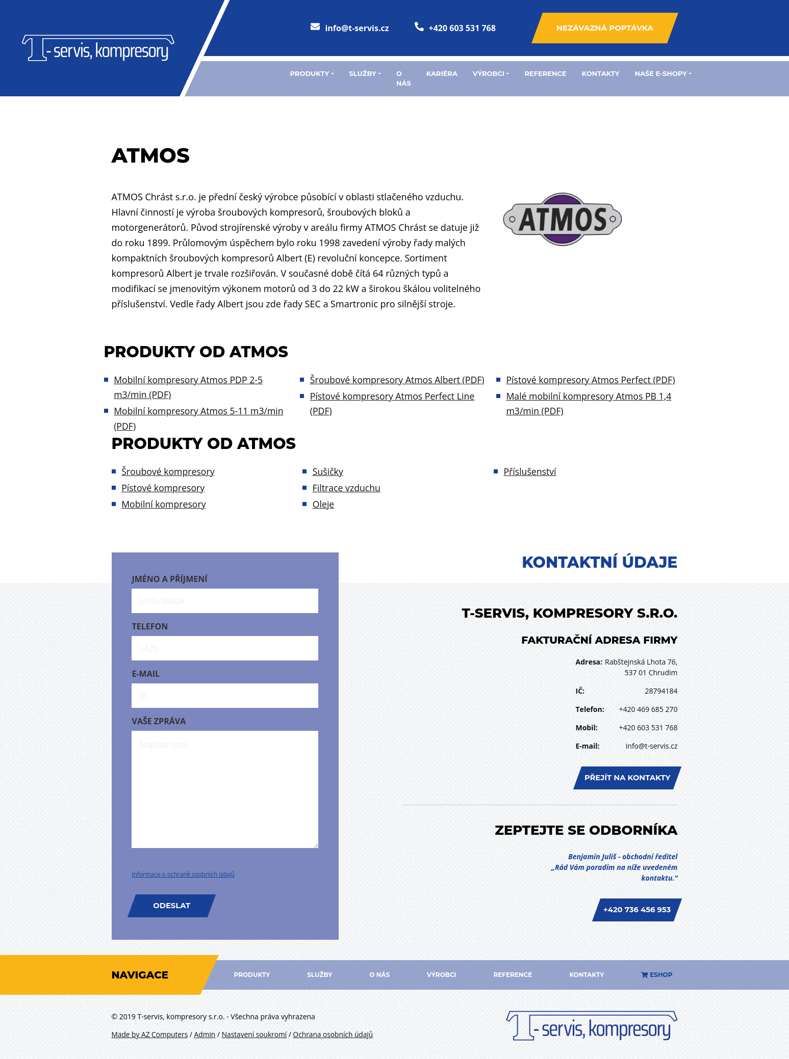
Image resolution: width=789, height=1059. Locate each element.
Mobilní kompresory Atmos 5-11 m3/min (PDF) (200, 418)
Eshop (656, 972)
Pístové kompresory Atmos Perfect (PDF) (396, 426)
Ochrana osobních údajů (337, 1032)
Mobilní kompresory (164, 502)
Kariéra (441, 73)
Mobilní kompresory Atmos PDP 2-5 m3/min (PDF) (189, 388)
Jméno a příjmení (169, 577)
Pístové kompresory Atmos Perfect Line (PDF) (393, 403)
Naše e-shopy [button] (661, 73)
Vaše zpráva (159, 719)
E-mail (146, 672)
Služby (319, 972)
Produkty (252, 972)
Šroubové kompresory (168, 472)
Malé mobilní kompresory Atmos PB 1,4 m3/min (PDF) (590, 388)
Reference (545, 73)
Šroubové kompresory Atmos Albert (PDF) (399, 380)
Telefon (150, 624)
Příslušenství (530, 472)
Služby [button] (362, 73)
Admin (207, 1032)
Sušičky (328, 472)
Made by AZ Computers (151, 1032)
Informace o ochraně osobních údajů (184, 873)
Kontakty (601, 73)
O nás (403, 78)
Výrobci (441, 972)
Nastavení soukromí (257, 1032)
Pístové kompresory (163, 487)
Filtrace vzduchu (347, 487)
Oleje (324, 502)
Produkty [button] (309, 73)
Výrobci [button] (488, 73)
